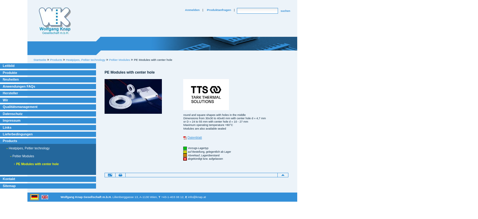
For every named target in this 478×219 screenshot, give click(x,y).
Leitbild (9, 66)
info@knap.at (197, 197)
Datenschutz (13, 114)
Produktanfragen (219, 10)
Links (7, 127)
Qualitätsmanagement (20, 107)
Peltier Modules (119, 59)
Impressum (11, 120)
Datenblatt (194, 137)
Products (10, 141)
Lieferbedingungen (18, 134)
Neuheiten (11, 79)
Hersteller (10, 93)
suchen (285, 10)
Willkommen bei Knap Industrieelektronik (55, 21)
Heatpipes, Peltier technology (28, 148)
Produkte (10, 73)
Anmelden (192, 10)
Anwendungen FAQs (19, 86)
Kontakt (9, 179)
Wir (5, 100)
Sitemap (9, 186)
